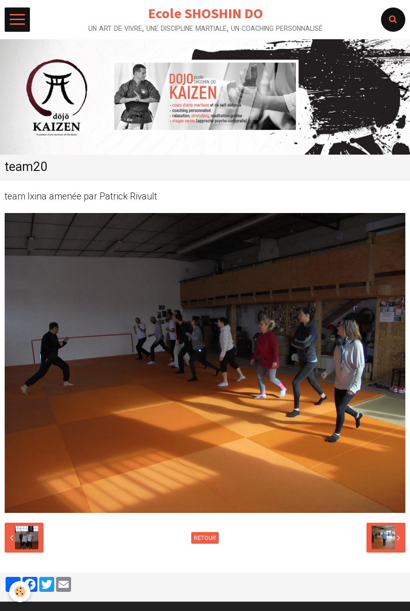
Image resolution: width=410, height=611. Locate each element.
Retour (205, 537)
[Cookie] (19, 591)
